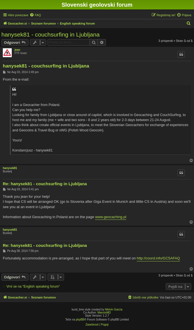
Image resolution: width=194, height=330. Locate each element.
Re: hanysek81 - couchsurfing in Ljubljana (45, 183)
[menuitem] (35, 15)
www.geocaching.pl (110, 217)
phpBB (80, 319)
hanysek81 (10, 168)
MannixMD (104, 312)
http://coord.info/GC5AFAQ (158, 258)
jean (17, 49)
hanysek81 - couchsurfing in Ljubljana (50, 34)
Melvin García (113, 309)
